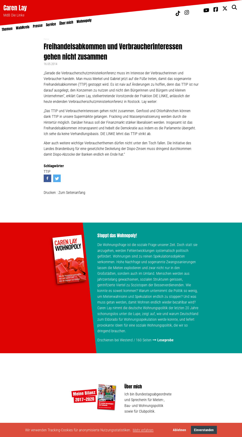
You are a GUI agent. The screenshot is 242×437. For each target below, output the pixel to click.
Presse (46, 39)
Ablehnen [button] (179, 430)
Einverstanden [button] (204, 430)
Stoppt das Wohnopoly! (117, 235)
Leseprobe (165, 340)
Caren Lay (15, 7)
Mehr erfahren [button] (143, 430)
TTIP (47, 171)
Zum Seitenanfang (71, 192)
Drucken (50, 192)
